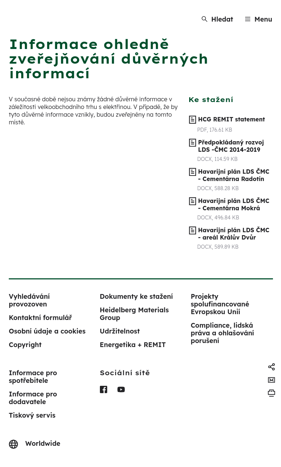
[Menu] (258, 19)
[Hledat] (217, 19)
